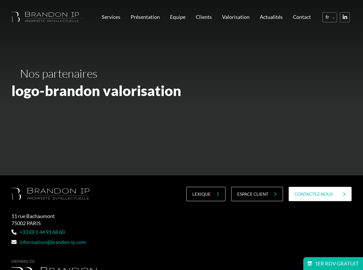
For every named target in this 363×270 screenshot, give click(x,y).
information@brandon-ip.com (48, 242)
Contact (302, 17)
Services (111, 17)
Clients (204, 17)
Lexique (205, 194)
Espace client (257, 194)
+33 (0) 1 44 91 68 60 (38, 232)
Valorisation (236, 17)
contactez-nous (320, 194)
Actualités (271, 17)
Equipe (178, 17)
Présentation (145, 17)
